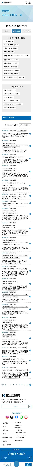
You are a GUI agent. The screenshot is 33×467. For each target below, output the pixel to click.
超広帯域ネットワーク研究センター (13, 104)
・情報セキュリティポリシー (21, 435)
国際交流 (21, 77)
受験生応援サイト (28, 464)
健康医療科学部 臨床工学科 (11, 74)
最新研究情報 (6, 445)
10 (27, 385)
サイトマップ (17, 423)
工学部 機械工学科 (8, 41)
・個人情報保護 (18, 430)
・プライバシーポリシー (20, 432)
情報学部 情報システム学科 (11, 63)
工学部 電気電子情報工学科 (11, 45)
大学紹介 (5, 423)
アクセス (26, 2)
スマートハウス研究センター (11, 94)
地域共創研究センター (9, 107)
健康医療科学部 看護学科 (10, 67)
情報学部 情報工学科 (9, 52)
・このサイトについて (20, 437)
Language (29, 3)
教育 (4, 427)
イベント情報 (26, 31)
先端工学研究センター (9, 90)
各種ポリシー (17, 427)
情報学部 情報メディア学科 (11, 60)
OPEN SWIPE (16, 449)
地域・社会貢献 (7, 437)
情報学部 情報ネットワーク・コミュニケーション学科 (16, 55)
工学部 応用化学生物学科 (10, 48)
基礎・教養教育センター (10, 77)
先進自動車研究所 (8, 97)
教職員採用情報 (18, 440)
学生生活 (5, 430)
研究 (4, 434)
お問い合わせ (17, 425)
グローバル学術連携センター (11, 100)
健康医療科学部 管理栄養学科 (11, 70)
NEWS (6, 31)
